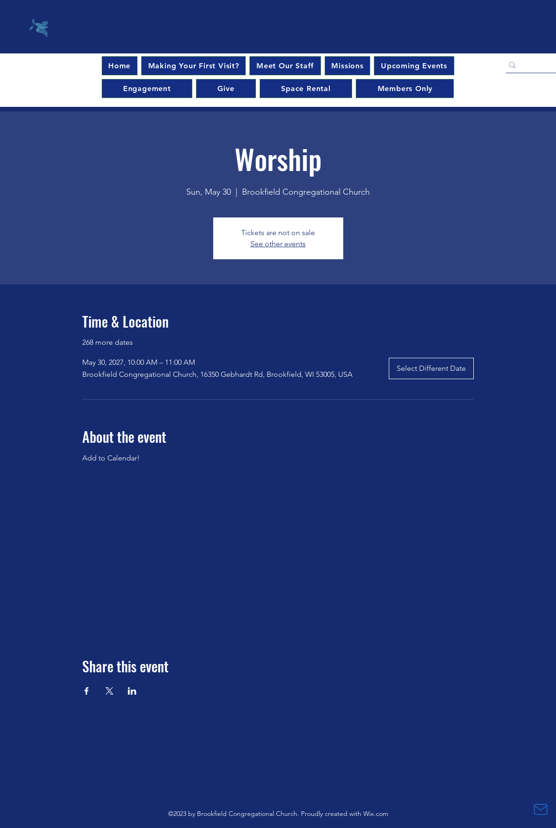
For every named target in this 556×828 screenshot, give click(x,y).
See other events (278, 243)
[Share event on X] (109, 691)
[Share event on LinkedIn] (132, 691)
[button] (414, 65)
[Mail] (540, 809)
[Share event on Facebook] (86, 691)
